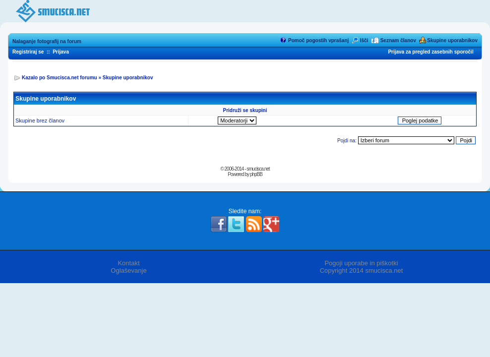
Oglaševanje (128, 270)
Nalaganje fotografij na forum (46, 41)
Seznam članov (398, 40)
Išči (364, 40)
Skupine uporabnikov (452, 40)
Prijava (61, 52)
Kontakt (128, 263)
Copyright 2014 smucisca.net (361, 270)
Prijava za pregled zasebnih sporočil (430, 52)
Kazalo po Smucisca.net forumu (59, 77)
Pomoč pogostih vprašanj (318, 40)
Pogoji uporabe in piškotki (361, 263)
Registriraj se (28, 52)
